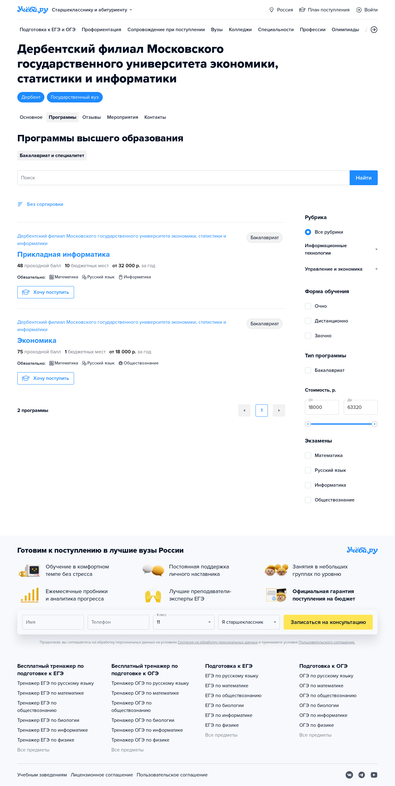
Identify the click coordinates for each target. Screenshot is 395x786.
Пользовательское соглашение (172, 775)
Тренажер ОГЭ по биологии (142, 720)
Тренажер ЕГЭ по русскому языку (55, 683)
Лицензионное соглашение (102, 775)
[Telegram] (361, 775)
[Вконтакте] (349, 775)
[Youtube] (374, 775)
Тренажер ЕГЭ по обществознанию (36, 706)
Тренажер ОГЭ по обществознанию (131, 706)
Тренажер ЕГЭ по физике (45, 740)
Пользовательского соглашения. (327, 642)
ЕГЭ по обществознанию (233, 695)
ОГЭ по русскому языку (326, 676)
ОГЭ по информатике (323, 715)
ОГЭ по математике (321, 686)
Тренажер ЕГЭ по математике (50, 693)
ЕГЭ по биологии (224, 705)
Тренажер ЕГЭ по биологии (48, 720)
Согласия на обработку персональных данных (218, 642)
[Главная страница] (32, 10)
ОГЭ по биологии (319, 705)
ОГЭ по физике (316, 725)
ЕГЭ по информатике (228, 715)
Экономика (36, 340)
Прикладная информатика (63, 254)
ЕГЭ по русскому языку (231, 676)
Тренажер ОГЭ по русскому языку (150, 683)
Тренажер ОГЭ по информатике (147, 730)
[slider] (308, 424)
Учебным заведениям (42, 775)
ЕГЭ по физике (222, 725)
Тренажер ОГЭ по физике (140, 740)
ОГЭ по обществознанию (327, 695)
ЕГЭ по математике (226, 686)
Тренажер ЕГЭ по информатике (52, 730)
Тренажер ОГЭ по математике (145, 693)
